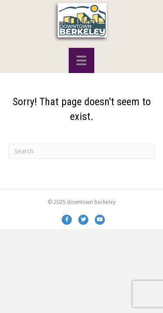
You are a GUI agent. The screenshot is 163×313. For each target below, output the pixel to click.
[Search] (81, 151)
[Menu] (81, 60)
